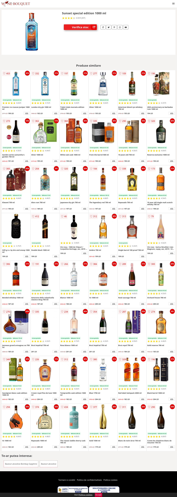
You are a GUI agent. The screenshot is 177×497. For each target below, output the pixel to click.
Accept (98, 494)
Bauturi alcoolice (48, 464)
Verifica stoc (84, 27)
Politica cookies (110, 480)
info (26, 113)
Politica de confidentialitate (89, 480)
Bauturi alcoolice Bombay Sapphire (21, 464)
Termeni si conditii (66, 480)
